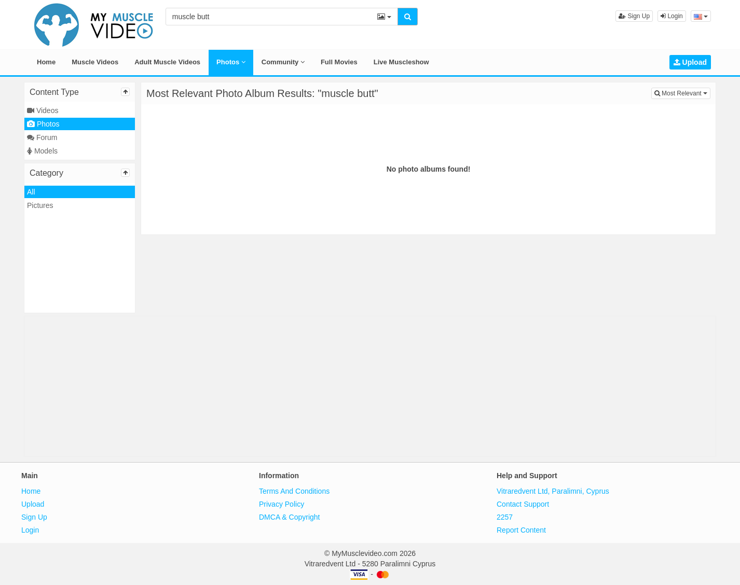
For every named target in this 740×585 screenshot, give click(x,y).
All (31, 192)
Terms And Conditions (294, 491)
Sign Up (634, 16)
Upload (690, 62)
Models (42, 151)
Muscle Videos (95, 62)
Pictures (40, 205)
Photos (230, 62)
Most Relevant (682, 92)
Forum (42, 137)
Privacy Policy (281, 504)
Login (672, 16)
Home (46, 62)
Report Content (521, 530)
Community (283, 62)
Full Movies (339, 62)
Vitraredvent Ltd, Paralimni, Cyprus (553, 491)
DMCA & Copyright (289, 517)
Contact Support (523, 504)
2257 (505, 517)
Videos (42, 110)
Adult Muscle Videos (167, 62)
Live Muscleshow (401, 62)
